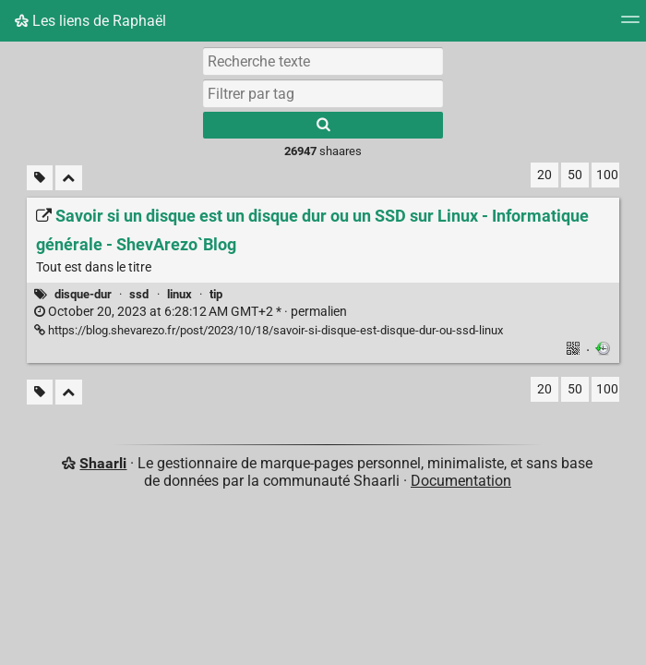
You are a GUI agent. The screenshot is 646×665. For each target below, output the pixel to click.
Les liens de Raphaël (90, 21)
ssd (139, 294)
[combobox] (323, 93)
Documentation (461, 481)
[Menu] (630, 25)
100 (607, 175)
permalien (190, 312)
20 (544, 175)
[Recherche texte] (323, 61)
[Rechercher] (323, 125)
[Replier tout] (68, 177)
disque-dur (83, 294)
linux (179, 294)
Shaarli (102, 463)
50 (575, 175)
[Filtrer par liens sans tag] (40, 177)
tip (215, 294)
